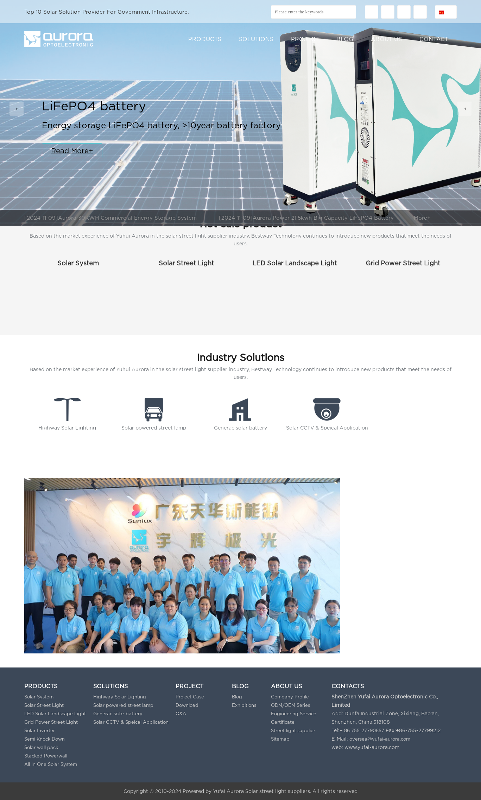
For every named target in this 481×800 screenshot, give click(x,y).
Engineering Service (293, 713)
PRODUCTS (204, 39)
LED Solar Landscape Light (294, 263)
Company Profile (290, 696)
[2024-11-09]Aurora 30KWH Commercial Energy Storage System (110, 217)
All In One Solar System (50, 764)
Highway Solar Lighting (119, 696)
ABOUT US (386, 39)
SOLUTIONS (256, 39)
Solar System (78, 263)
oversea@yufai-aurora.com (379, 738)
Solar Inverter (39, 730)
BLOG (344, 39)
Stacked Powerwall (45, 755)
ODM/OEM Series (290, 705)
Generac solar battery (118, 713)
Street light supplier (293, 730)
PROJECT (305, 39)
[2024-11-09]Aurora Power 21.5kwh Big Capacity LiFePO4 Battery (306, 217)
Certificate (283, 722)
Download (187, 705)
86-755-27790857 (364, 730)
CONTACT (433, 39)
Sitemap (280, 738)
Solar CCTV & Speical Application (131, 722)
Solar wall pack (41, 747)
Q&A (181, 713)
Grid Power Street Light (403, 263)
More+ (422, 217)
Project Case (190, 696)
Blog (237, 696)
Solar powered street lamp (123, 705)
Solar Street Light (186, 263)
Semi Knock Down (44, 738)
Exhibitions (244, 705)
